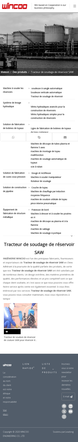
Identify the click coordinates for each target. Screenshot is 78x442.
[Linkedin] (70, 406)
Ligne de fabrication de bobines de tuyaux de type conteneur (51, 130)
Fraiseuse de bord (40, 209)
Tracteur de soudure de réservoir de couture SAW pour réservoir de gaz (20, 339)
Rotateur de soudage (41, 181)
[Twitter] (64, 411)
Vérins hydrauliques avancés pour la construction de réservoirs (48, 108)
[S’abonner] (71, 396)
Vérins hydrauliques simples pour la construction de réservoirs (47, 116)
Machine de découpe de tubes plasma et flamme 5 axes (50, 145)
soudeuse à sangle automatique (46, 88)
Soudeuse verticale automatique (46, 92)
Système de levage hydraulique (12, 104)
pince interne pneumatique (43, 203)
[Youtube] (70, 411)
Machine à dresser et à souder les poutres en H (51, 215)
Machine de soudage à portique (46, 233)
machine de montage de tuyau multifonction (45, 153)
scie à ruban (36, 166)
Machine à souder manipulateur (46, 177)
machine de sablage (40, 229)
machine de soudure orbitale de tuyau (49, 199)
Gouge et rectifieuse (41, 173)
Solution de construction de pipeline (14, 189)
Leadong (69, 431)
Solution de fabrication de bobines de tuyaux (14, 126)
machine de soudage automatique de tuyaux (49, 160)
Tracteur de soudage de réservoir (47, 96)
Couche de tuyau (39, 187)
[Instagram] (64, 416)
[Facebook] (64, 406)
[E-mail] (68, 396)
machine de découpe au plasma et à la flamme (49, 223)
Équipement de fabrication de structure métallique (14, 213)
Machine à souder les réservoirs (13, 90)
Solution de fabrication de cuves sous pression (14, 174)
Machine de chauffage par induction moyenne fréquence (48, 193)
